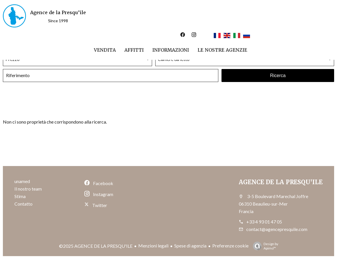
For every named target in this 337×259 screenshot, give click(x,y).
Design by (264, 246)
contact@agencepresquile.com (276, 229)
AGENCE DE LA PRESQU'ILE (281, 182)
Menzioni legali (153, 245)
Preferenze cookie (230, 245)
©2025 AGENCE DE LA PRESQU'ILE (95, 246)
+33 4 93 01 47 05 (264, 221)
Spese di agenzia (190, 245)
